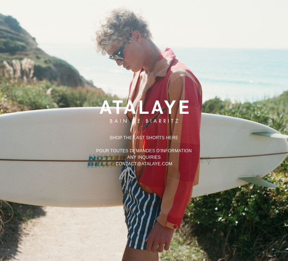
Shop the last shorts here (143, 137)
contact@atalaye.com (144, 163)
